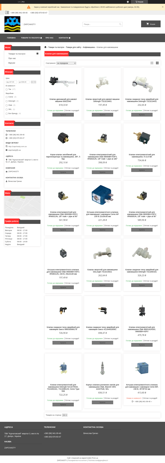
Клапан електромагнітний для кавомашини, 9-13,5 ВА (142, 155)
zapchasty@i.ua (14, 150)
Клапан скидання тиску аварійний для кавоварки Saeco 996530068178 (63, 328)
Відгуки (11, 63)
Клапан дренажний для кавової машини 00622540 (63, 100)
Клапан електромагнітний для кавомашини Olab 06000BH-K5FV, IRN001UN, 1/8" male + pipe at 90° (63, 214)
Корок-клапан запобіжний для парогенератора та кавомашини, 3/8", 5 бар (63, 156)
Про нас (49, 38)
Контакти (63, 38)
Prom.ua (95, 458)
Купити (63, 115)
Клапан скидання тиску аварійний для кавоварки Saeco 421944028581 (102, 328)
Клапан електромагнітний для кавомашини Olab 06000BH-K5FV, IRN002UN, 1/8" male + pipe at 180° (102, 156)
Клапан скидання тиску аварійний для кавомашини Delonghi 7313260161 (141, 271)
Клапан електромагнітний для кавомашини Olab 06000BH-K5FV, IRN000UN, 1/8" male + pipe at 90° (141, 214)
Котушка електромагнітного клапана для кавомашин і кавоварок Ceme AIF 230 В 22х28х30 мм (102, 214)
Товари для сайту (73, 47)
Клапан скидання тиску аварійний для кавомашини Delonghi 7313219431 (141, 100)
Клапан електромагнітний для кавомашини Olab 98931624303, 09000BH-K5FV (142, 329)
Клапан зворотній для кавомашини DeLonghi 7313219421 (102, 271)
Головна (11, 38)
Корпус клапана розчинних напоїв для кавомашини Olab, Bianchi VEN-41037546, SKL (102, 387)
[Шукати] (120, 24)
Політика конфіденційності (98, 460)
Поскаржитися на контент (77, 460)
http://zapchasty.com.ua (17, 146)
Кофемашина (89, 47)
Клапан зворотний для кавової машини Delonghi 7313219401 (102, 100)
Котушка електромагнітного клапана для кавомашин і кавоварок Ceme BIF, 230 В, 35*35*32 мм (141, 387)
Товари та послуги (30, 38)
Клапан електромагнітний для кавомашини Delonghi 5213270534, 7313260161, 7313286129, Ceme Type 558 (63, 388)
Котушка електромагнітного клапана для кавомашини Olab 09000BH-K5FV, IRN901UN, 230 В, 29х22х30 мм (63, 272)
